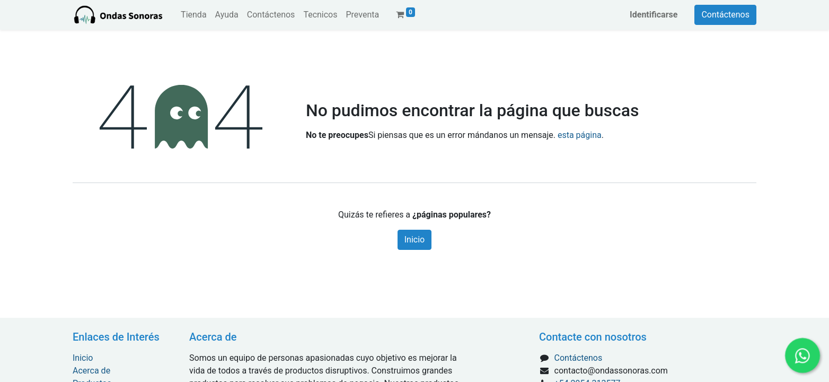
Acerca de (91, 371)
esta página (580, 135)
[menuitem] (193, 14)
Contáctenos (725, 15)
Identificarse (653, 15)
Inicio (414, 240)
